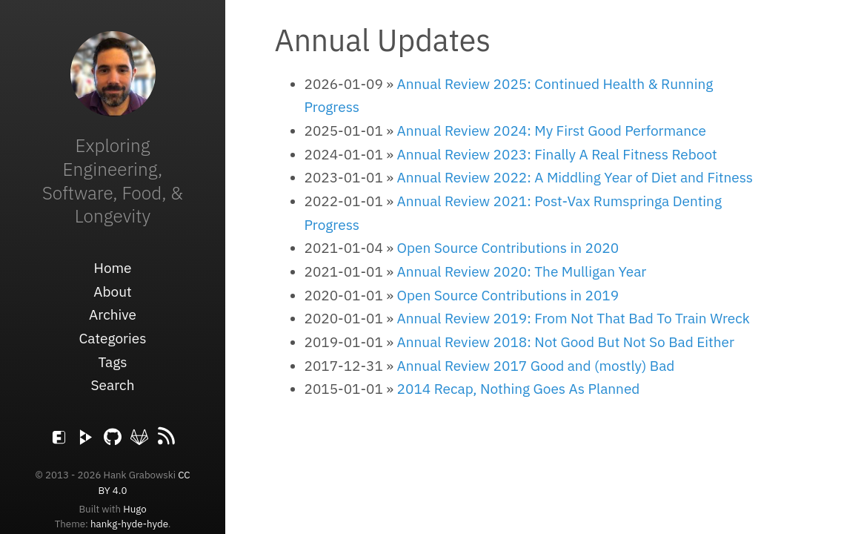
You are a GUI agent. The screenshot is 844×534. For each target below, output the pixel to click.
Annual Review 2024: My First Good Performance (551, 130)
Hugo (134, 508)
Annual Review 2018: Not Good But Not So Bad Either (565, 342)
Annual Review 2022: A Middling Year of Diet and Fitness (575, 177)
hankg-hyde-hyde (129, 523)
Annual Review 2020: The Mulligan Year (522, 271)
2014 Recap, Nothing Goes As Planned (518, 389)
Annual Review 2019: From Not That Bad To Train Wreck (573, 318)
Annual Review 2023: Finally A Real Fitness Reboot (557, 154)
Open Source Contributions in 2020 (508, 248)
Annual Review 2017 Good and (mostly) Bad (536, 366)
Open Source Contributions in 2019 (508, 295)
